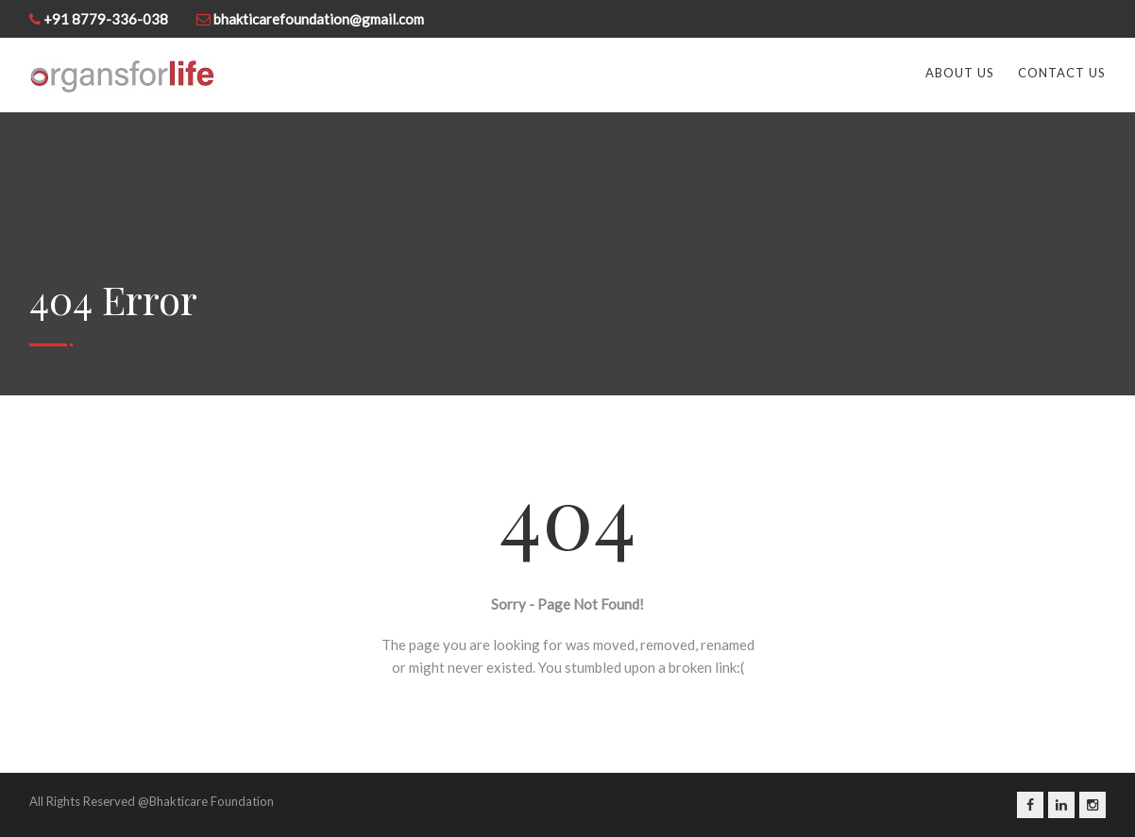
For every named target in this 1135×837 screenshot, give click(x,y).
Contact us (1062, 72)
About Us (959, 72)
